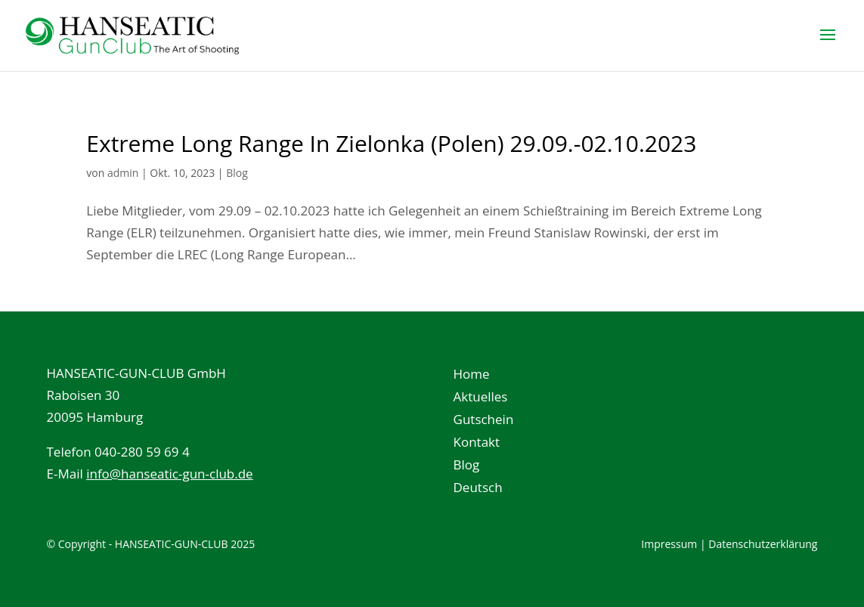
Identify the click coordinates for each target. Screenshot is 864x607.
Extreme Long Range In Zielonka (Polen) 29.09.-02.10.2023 (391, 143)
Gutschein (484, 421)
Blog (237, 173)
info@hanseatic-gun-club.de (169, 473)
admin (122, 173)
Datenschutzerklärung (762, 544)
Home (472, 375)
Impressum (669, 544)
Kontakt (477, 444)
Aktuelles (481, 398)
